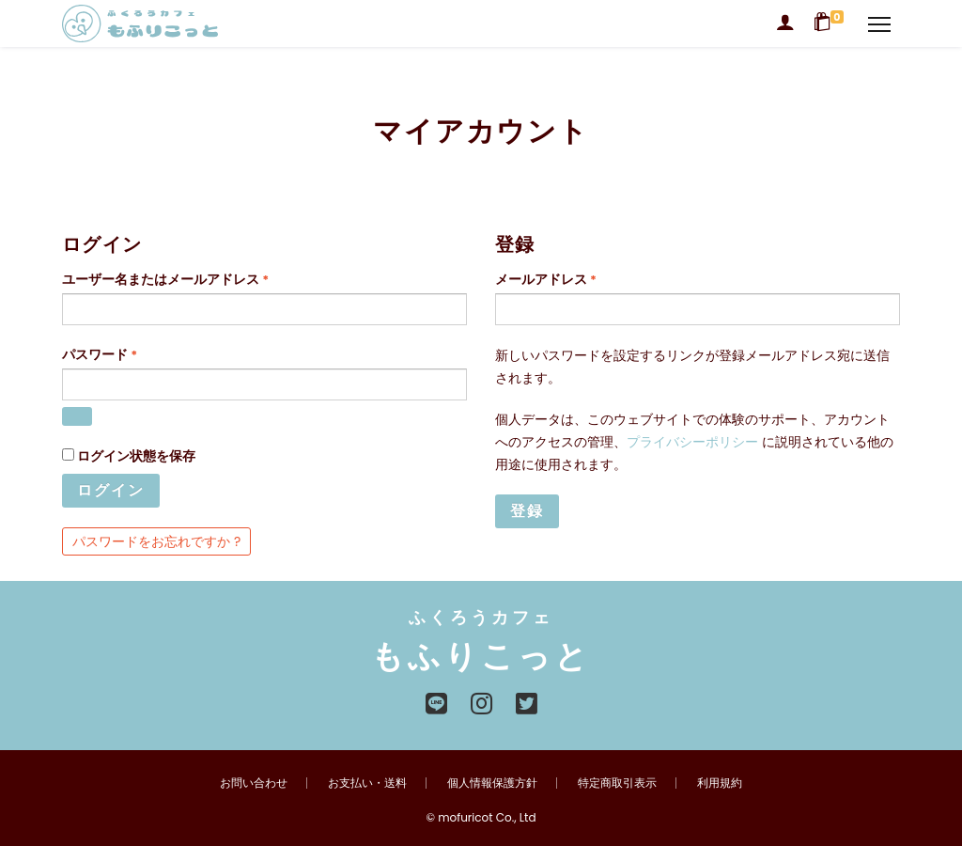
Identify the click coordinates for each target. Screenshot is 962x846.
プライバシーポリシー (692, 441)
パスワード (105, 358)
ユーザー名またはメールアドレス (171, 283)
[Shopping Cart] (831, 23)
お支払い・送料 (367, 783)
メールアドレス (552, 283)
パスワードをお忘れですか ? (156, 541)
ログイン (111, 490)
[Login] (785, 23)
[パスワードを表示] (77, 416)
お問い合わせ (253, 783)
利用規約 (719, 783)
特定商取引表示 (617, 783)
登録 (527, 511)
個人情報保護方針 (492, 783)
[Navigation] (879, 23)
